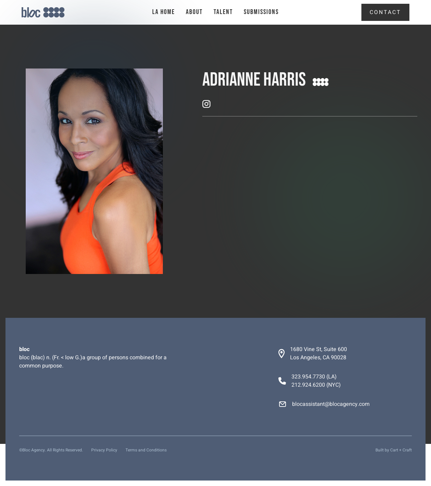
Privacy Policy (104, 450)
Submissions (261, 12)
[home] (53, 12)
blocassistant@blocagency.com (331, 404)
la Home (163, 12)
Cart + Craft (401, 450)
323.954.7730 (308, 377)
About (194, 12)
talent (223, 12)
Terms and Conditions (146, 450)
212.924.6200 (308, 385)
